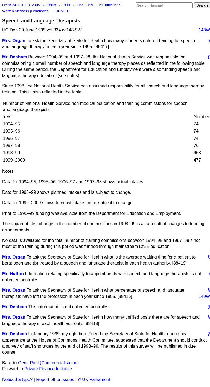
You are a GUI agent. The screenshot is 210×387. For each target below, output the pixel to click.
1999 (66, 5)
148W (204, 30)
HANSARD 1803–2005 (21, 5)
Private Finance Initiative (48, 369)
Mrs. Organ (13, 40)
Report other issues (55, 379)
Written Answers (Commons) (26, 11)
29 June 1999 (110, 5)
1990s (51, 5)
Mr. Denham (14, 57)
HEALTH (62, 11)
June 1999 (85, 5)
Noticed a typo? (17, 379)
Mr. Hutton (13, 273)
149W (204, 296)
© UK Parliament (94, 379)
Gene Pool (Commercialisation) (48, 362)
